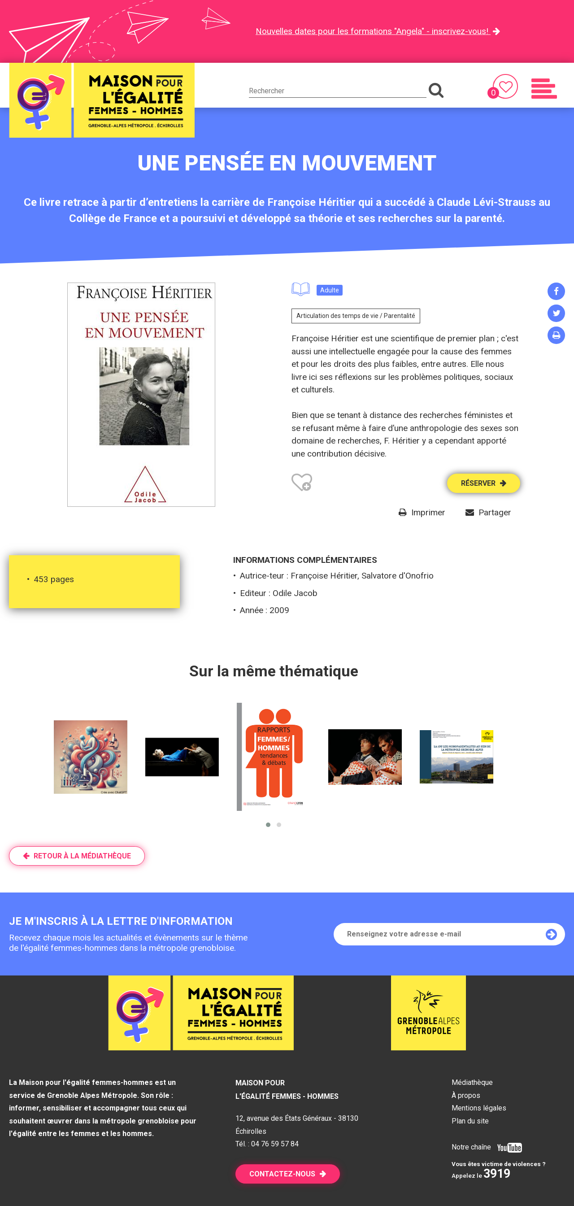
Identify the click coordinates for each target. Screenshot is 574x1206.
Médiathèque (472, 1082)
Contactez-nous (282, 1174)
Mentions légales (479, 1108)
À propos (466, 1095)
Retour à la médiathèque (82, 856)
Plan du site (470, 1121)
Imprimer (428, 512)
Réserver (478, 483)
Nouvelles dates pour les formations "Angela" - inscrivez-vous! (373, 31)
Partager (494, 512)
